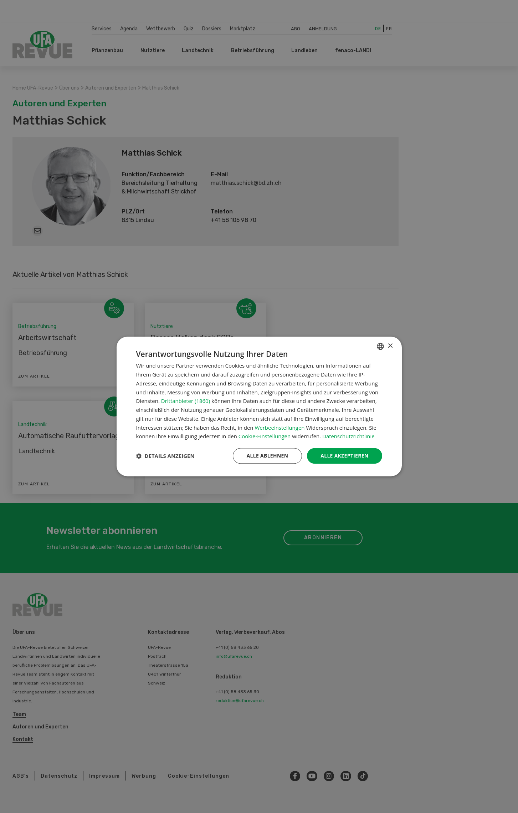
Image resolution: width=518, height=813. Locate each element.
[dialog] (259, 406)
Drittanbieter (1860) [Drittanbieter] (185, 400)
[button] (165, 456)
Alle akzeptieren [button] (344, 455)
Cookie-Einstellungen (265, 436)
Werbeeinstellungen (279, 427)
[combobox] (380, 346)
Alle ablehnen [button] (266, 455)
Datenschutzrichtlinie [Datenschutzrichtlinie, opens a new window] (348, 436)
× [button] (390, 346)
